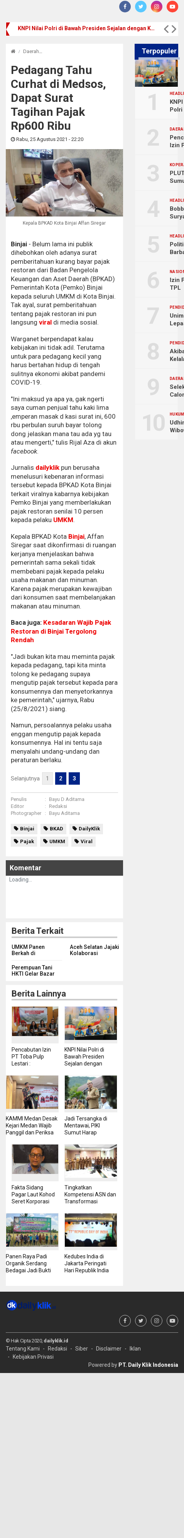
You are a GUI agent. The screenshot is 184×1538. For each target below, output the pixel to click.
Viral (87, 841)
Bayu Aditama (64, 813)
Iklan (135, 1349)
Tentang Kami (23, 1349)
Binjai (75, 536)
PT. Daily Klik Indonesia (148, 1365)
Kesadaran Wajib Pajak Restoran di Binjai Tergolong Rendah (61, 631)
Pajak (27, 841)
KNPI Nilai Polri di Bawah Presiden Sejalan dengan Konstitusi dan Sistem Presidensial (87, 28)
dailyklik (47, 467)
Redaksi (58, 806)
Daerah (31, 51)
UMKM (63, 520)
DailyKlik (89, 829)
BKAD (56, 829)
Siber (81, 1349)
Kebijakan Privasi (33, 1357)
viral (45, 322)
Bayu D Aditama (66, 799)
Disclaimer (109, 1349)
